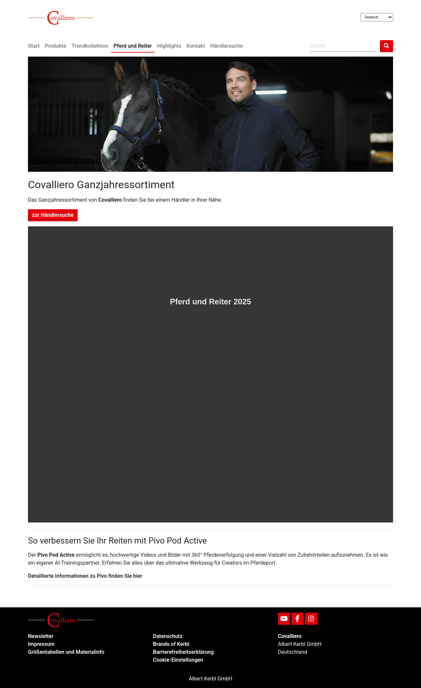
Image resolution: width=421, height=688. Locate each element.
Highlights (169, 46)
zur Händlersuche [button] (53, 215)
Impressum (41, 644)
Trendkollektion (90, 46)
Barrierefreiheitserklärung (183, 652)
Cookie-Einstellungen (178, 660)
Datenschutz (168, 636)
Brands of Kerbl (171, 644)
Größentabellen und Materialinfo (66, 652)
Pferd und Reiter (132, 46)
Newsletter (41, 636)
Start (33, 46)
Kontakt (195, 46)
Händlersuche (226, 46)
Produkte (55, 46)
